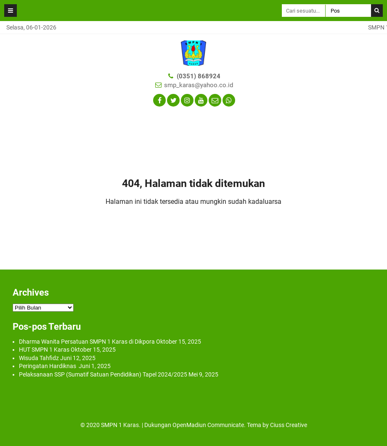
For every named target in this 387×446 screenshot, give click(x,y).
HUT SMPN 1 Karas (44, 349)
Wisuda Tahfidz (39, 358)
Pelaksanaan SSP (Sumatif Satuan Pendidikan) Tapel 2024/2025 (103, 374)
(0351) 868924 (198, 76)
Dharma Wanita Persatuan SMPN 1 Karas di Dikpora (87, 341)
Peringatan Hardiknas (48, 366)
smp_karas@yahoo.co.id (198, 85)
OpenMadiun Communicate (208, 425)
